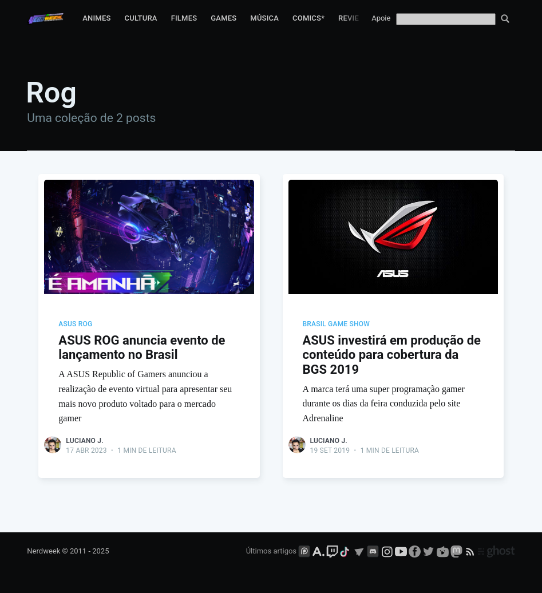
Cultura (141, 18)
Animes (96, 18)
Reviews (354, 18)
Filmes (184, 18)
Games (223, 18)
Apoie (380, 18)
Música (264, 18)
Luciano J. (84, 441)
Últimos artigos (271, 551)
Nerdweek (43, 551)
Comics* (308, 18)
